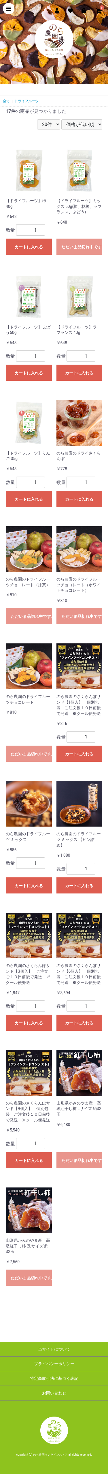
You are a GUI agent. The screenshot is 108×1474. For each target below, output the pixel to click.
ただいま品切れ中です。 (82, 247)
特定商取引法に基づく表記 (54, 1378)
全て (6, 101)
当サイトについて (54, 1349)
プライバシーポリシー (54, 1363)
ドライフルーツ (26, 101)
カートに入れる (29, 247)
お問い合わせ (54, 1393)
